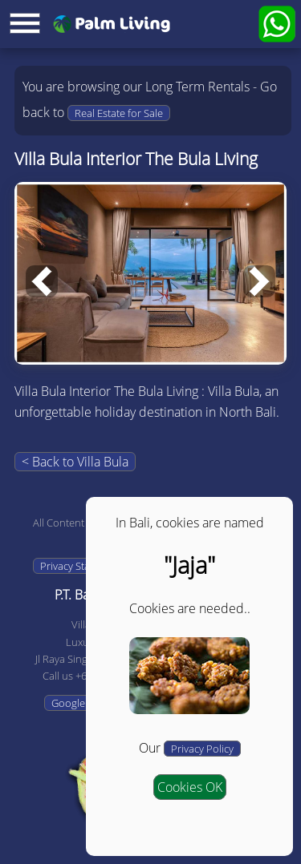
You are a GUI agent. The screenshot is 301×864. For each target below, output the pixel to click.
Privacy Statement (81, 566)
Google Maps (82, 703)
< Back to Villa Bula (75, 461)
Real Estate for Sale (119, 113)
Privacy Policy (202, 748)
